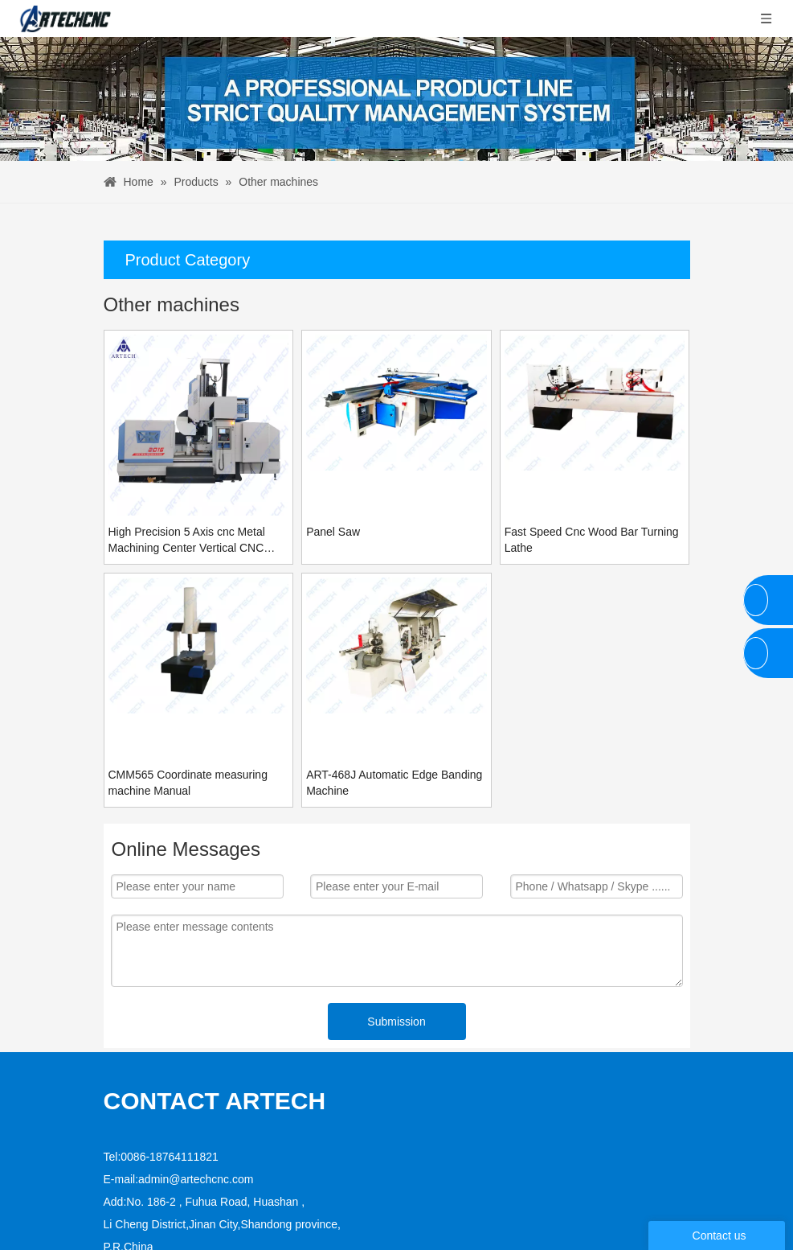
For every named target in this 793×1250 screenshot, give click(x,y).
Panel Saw (333, 531)
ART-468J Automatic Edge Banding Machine (394, 782)
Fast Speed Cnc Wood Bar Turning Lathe (592, 539)
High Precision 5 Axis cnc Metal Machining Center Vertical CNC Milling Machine (186, 540)
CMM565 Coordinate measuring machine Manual (188, 782)
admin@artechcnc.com (195, 1128)
